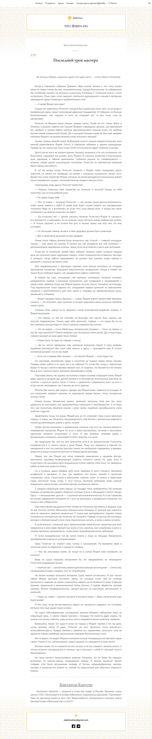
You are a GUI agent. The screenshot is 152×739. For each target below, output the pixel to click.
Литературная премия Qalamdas (91, 3)
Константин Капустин (76, 684)
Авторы (70, 3)
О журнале (50, 3)
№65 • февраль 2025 (76, 25)
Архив (61, 3)
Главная (38, 3)
